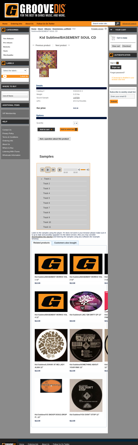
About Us (6, 144)
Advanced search (129, 24)
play (48, 169)
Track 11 (47, 227)
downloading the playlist (42, 237)
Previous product (41, 45)
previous (42, 169)
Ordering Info (7, 141)
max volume (88, 169)
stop (59, 169)
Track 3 (46, 188)
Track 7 (46, 208)
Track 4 (46, 193)
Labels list (24, 76)
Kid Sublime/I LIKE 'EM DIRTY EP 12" (85, 315)
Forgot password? (117, 73)
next (53, 169)
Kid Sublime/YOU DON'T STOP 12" (84, 415)
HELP (4, 122)
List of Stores (8, 96)
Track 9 (46, 217)
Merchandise (8, 55)
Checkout (126, 46)
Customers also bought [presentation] (65, 243)
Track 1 (47, 179)
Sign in (114, 63)
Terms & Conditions (10, 137)
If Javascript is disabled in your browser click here (123, 78)
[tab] (41, 243)
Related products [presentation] (41, 243)
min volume (79, 169)
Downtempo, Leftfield (62, 29)
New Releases (8, 38)
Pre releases (7, 43)
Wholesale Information (11, 155)
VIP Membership (9, 113)
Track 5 (46, 198)
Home (33, 29)
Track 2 (46, 183)
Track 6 (46, 203)
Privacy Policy (8, 133)
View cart (116, 46)
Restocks (6, 47)
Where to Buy (7, 148)
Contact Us (6, 130)
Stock (40, 29)
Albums (47, 29)
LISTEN (76, 98)
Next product (62, 45)
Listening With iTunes (11, 152)
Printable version (97, 29)
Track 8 (46, 212)
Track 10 (47, 222)
